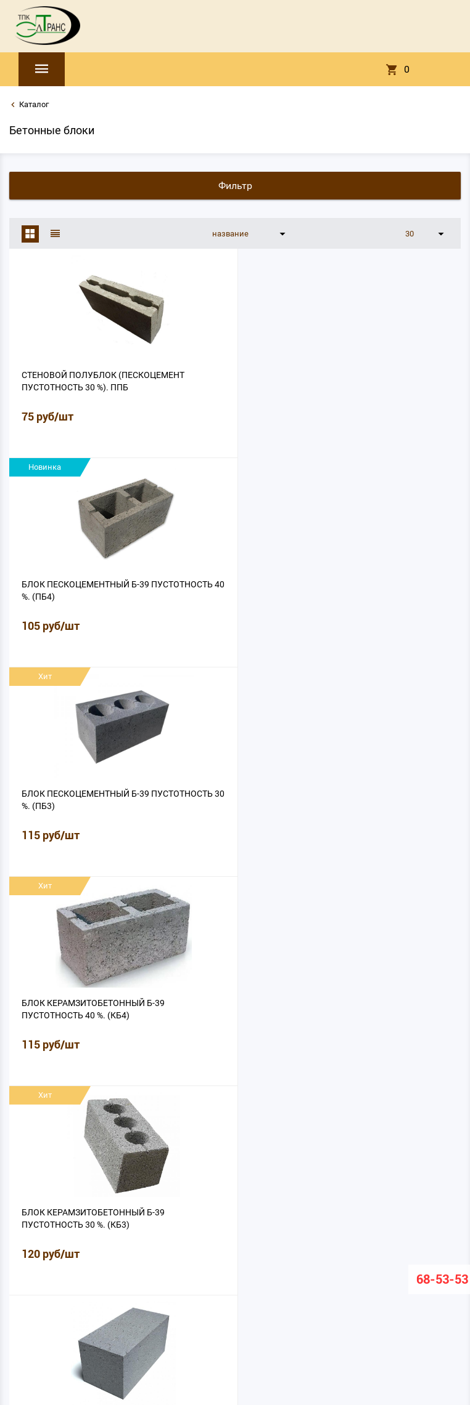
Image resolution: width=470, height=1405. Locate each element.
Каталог (34, 104)
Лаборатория (210, 1293)
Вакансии (361, 1293)
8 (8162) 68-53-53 (235, 1347)
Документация (268, 1293)
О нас (139, 1293)
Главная (107, 1293)
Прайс (168, 1293)
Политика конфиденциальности (235, 1310)
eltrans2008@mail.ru (235, 1337)
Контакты (319, 1293)
